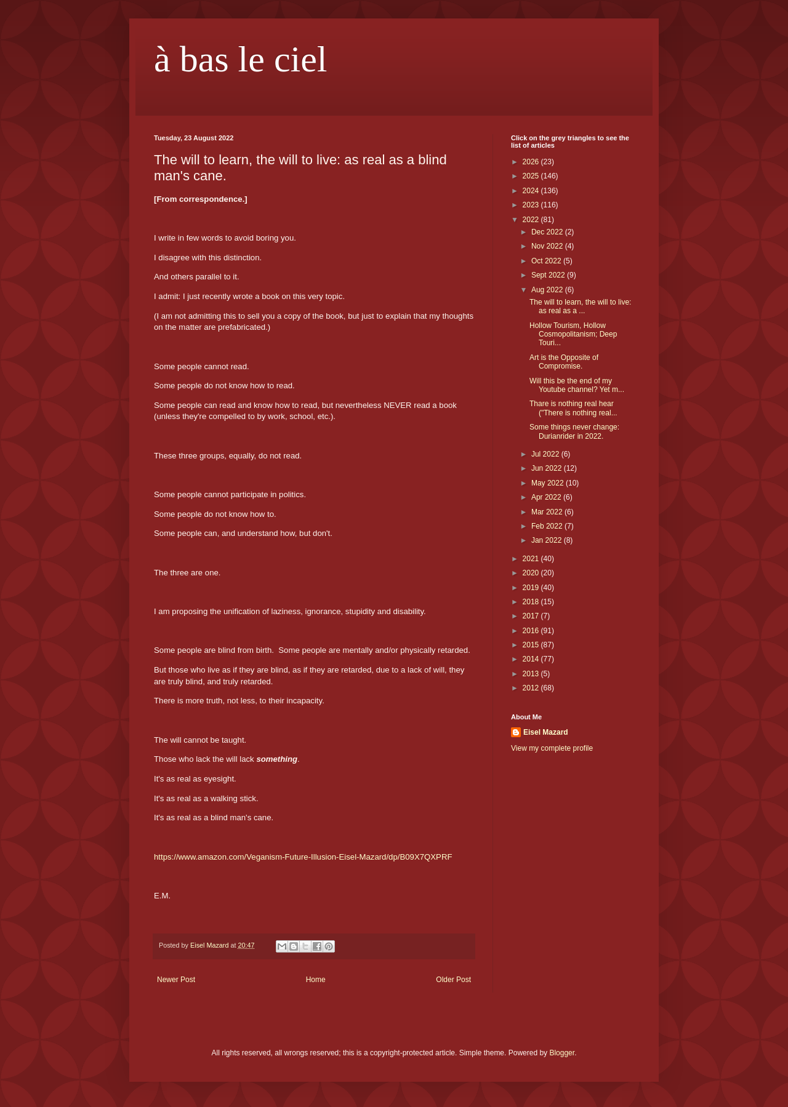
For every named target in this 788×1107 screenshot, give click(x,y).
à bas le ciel (241, 59)
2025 (532, 176)
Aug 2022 (548, 290)
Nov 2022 (548, 246)
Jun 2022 (547, 468)
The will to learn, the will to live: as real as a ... (580, 306)
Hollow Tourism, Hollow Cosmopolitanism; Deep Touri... (573, 334)
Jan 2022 (547, 540)
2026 (532, 162)
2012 (532, 688)
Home (316, 979)
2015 (532, 645)
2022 (532, 219)
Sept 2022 (549, 275)
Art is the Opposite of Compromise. (563, 361)
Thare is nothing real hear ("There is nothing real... (573, 408)
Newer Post (176, 979)
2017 (532, 616)
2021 (532, 558)
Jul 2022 (546, 454)
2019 (532, 587)
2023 (532, 205)
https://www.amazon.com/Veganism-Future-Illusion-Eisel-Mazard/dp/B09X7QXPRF (303, 856)
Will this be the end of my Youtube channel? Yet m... (576, 385)
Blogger (561, 1053)
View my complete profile (552, 748)
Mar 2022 (548, 512)
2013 (532, 673)
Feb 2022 (548, 526)
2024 (532, 190)
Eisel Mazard (545, 732)
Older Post (453, 979)
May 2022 (548, 483)
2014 (532, 659)
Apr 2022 (547, 497)
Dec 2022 (548, 232)
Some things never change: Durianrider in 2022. (574, 431)
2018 (532, 601)
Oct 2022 (547, 261)
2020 (532, 573)
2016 (532, 630)
